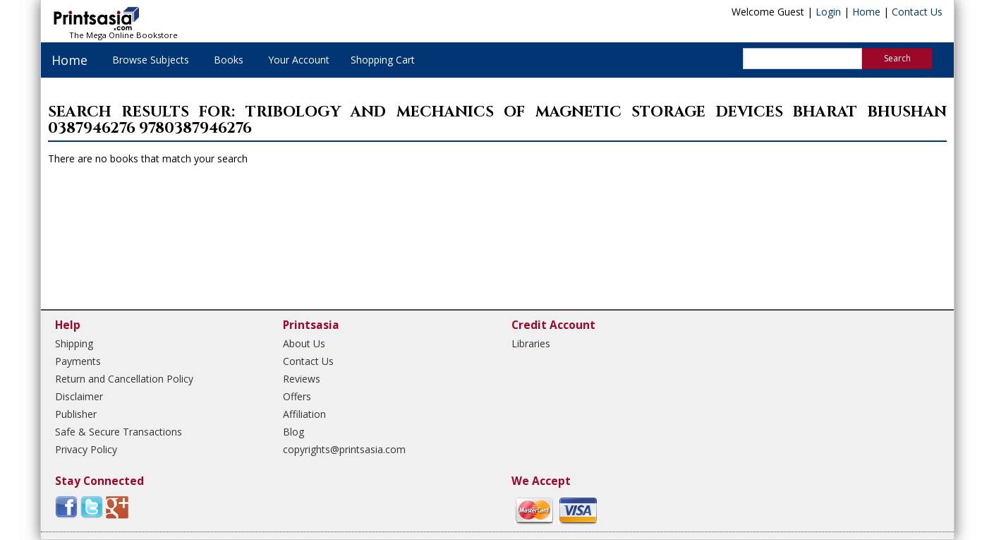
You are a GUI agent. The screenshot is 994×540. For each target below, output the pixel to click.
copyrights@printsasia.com (344, 449)
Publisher (76, 414)
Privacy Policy (86, 449)
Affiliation (304, 414)
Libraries (530, 343)
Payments (78, 361)
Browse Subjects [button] (150, 59)
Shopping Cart (383, 59)
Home (866, 11)
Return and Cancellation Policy (124, 378)
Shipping (74, 343)
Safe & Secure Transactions (118, 431)
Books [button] (228, 59)
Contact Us (917, 11)
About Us (304, 343)
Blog (293, 431)
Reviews (301, 378)
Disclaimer (79, 396)
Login (828, 11)
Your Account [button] (298, 59)
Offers (297, 396)
